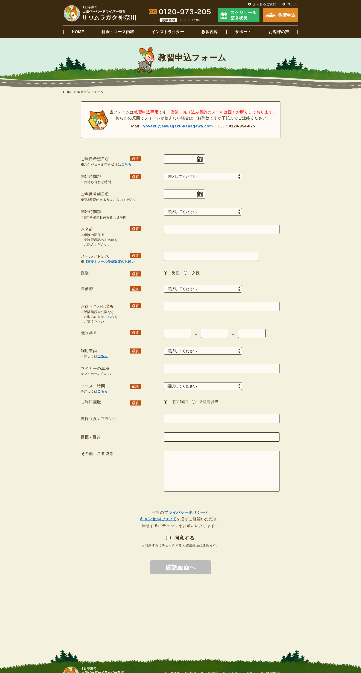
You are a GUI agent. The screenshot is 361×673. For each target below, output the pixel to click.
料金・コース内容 (118, 32)
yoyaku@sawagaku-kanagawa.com (178, 126)
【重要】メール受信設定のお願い (109, 261)
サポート (243, 32)
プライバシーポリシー (184, 512)
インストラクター (167, 32)
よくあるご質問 (265, 4)
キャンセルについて (158, 519)
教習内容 (209, 32)
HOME (78, 32)
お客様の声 (279, 32)
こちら (126, 164)
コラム (292, 4)
